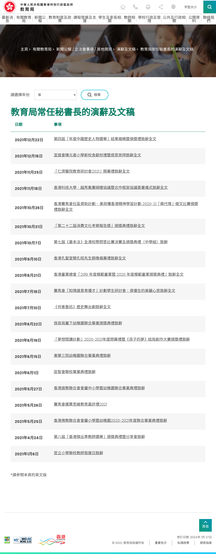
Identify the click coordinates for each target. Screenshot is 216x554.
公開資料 (194, 19)
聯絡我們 (208, 19)
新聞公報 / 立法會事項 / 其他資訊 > (85, 49)
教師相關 (129, 19)
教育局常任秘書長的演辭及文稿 (166, 49)
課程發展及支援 (84, 19)
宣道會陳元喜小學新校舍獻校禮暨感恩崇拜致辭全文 (97, 155)
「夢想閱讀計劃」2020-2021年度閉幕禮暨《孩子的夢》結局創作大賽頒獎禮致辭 (122, 339)
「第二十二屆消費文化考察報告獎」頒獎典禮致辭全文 (99, 225)
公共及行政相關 (174, 19)
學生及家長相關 (109, 19)
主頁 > (25, 49)
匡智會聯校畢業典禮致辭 (75, 371)
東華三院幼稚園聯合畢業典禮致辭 (82, 355)
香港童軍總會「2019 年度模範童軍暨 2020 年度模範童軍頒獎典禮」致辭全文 (119, 274)
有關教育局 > (43, 49)
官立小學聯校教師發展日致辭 (78, 453)
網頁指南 (206, 543)
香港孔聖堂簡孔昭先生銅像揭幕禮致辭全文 (90, 258)
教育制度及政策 (60, 19)
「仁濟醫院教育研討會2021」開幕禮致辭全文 (92, 171)
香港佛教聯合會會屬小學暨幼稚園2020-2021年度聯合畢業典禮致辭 (110, 420)
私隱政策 (183, 543)
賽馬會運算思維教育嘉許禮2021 (80, 404)
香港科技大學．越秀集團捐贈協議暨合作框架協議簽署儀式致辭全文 (111, 187)
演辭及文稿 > (127, 49)
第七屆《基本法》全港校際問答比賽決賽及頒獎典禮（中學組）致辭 (111, 242)
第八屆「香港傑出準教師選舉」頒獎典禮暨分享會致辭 (99, 436)
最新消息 (7, 19)
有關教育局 (23, 19)
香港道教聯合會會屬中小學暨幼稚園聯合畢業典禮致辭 (99, 388)
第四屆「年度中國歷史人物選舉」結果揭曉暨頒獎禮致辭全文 (105, 138)
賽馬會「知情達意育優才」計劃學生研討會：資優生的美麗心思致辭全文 (114, 290)
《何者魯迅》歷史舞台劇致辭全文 (82, 306)
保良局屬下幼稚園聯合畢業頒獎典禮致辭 (88, 323)
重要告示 (161, 543)
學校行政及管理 (149, 19)
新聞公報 (40, 19)
